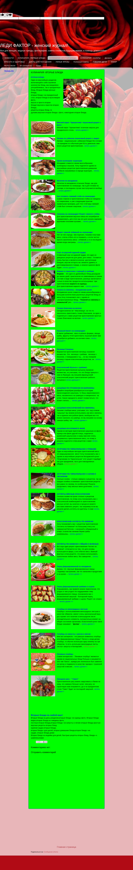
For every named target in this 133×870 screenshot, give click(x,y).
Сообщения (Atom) (51, 852)
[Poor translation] (9, 15)
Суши (38, 66)
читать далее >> (90, 646)
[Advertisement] (66, 827)
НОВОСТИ (9, 58)
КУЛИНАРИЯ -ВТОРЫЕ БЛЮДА (62, 58)
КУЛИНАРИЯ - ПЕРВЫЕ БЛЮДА (31, 58)
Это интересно (25, 66)
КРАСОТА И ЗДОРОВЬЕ (14, 62)
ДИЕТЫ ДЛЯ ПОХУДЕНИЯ (40, 62)
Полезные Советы (81, 62)
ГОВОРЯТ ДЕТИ (100, 62)
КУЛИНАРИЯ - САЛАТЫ (90, 58)
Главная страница (66, 847)
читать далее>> (71, 464)
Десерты (108, 58)
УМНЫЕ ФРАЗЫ (62, 62)
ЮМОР (114, 62)
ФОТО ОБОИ (9, 66)
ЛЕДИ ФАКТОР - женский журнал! (34, 45)
